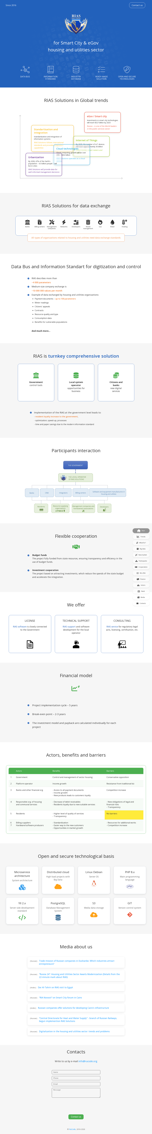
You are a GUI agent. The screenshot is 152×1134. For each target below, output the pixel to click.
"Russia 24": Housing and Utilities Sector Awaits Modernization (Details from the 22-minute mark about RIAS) (79, 976)
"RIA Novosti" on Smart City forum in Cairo (60, 997)
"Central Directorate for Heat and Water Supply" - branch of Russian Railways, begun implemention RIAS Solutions (78, 1020)
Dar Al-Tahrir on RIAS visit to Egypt (55, 987)
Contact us (137, 5)
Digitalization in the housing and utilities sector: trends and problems (74, 1031)
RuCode (72, 1129)
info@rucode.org (87, 1061)
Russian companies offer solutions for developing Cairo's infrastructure (73, 1007)
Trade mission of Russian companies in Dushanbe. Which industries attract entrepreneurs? (76, 962)
